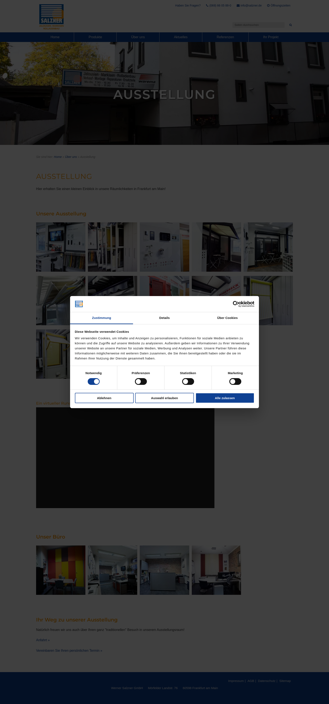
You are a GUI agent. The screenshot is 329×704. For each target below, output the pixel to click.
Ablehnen (104, 398)
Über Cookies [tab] (227, 318)
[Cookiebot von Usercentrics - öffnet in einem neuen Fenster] (236, 304)
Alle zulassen (225, 398)
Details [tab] (164, 318)
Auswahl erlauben (164, 398)
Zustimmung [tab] (101, 318)
